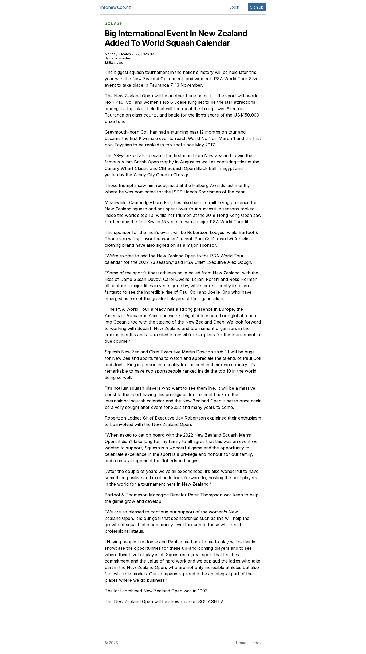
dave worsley (120, 58)
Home (241, 642)
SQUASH (114, 23)
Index (257, 642)
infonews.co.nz (115, 7)
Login (234, 7)
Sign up (256, 7)
